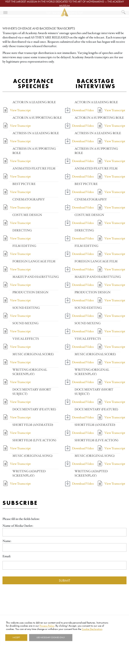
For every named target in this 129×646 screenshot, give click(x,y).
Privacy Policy (47, 625)
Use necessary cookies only (50, 637)
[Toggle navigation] (5, 12)
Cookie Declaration (92, 629)
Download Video (83, 110)
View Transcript (20, 110)
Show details (82, 637)
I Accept (16, 637)
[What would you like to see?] (123, 12)
